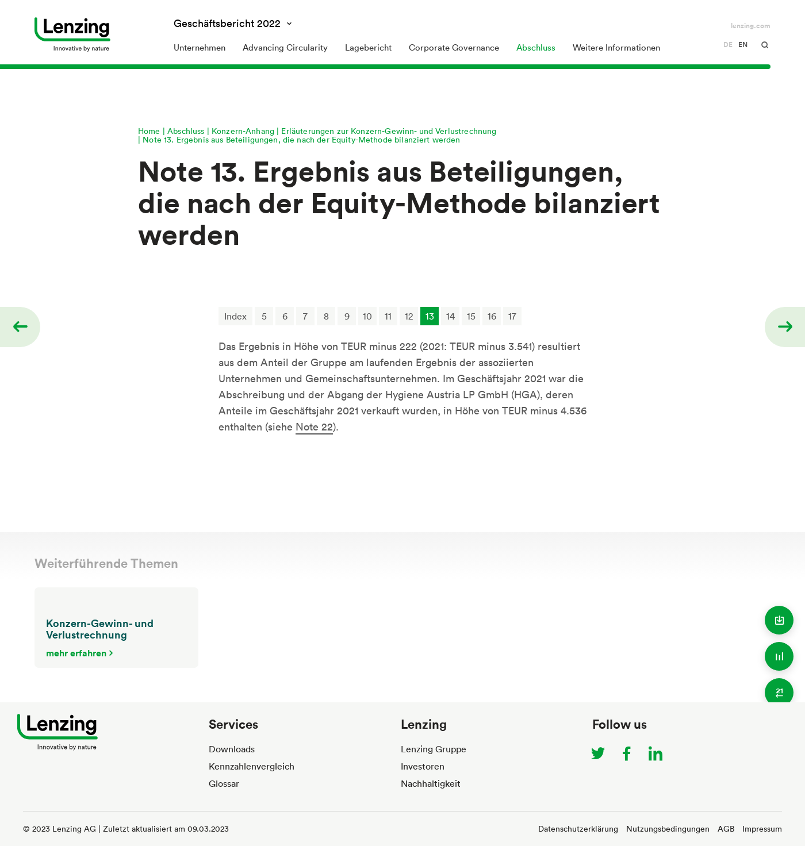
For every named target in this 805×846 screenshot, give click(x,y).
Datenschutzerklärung (578, 828)
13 (429, 316)
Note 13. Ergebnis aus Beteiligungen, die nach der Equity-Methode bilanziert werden (301, 139)
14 (450, 316)
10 (367, 316)
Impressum (762, 828)
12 (409, 316)
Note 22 (314, 426)
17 (512, 316)
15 (471, 316)
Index (235, 316)
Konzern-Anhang (243, 130)
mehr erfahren (76, 653)
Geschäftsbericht (228, 23)
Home (149, 130)
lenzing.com (750, 25)
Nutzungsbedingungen (668, 828)
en (742, 44)
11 (388, 316)
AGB (726, 828)
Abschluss (185, 130)
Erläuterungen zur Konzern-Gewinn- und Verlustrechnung (388, 130)
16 (492, 316)
